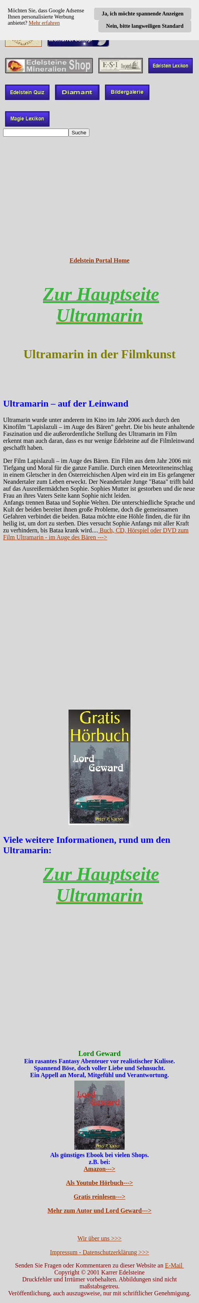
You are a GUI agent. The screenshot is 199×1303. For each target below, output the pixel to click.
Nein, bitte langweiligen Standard (145, 26)
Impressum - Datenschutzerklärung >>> (99, 1252)
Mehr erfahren (44, 23)
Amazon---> (99, 1169)
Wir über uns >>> (99, 1238)
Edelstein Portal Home (100, 260)
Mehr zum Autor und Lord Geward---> (100, 1210)
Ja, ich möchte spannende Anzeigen (143, 14)
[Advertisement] (99, 197)
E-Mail (174, 1265)
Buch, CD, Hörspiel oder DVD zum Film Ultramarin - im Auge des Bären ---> (96, 534)
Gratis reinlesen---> (99, 1196)
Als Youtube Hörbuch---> (99, 1182)
